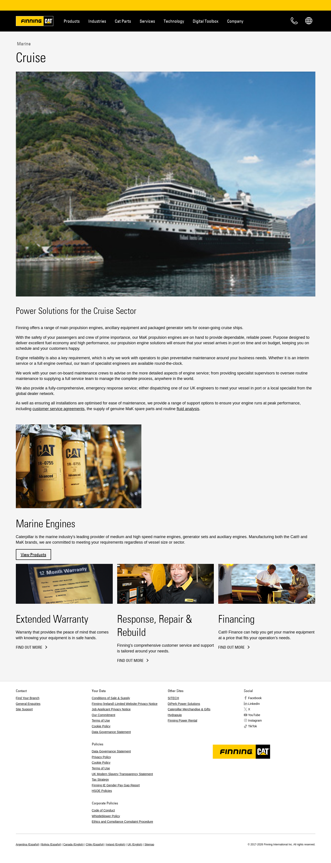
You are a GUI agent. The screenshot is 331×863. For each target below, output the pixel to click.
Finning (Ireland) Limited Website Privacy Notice (125, 704)
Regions (308, 20)
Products (72, 21)
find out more (231, 647)
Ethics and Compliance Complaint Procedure (122, 821)
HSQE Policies (102, 791)
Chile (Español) (95, 844)
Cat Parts (123, 21)
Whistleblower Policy (106, 816)
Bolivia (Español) (51, 844)
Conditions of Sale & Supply (111, 698)
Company (235, 21)
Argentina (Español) (27, 844)
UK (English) (135, 844)
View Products (33, 554)
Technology (174, 21)
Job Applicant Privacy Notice (111, 709)
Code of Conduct (103, 810)
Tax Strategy (100, 779)
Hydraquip (175, 715)
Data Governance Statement (111, 732)
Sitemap (149, 844)
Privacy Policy (101, 757)
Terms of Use (101, 720)
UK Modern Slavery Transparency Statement (122, 774)
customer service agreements (59, 409)
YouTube (254, 715)
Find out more (29, 647)
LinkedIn (254, 704)
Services (147, 21)
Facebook (255, 698)
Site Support (24, 709)
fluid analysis (188, 409)
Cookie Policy (101, 726)
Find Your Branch (27, 698)
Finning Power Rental (182, 720)
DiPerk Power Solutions (184, 704)
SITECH (173, 698)
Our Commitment (103, 715)
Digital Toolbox (205, 21)
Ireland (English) (115, 844)
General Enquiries (28, 704)
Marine (23, 43)
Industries (97, 21)
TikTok (252, 726)
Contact (294, 20)
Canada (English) (73, 844)
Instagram (255, 720)
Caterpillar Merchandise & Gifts (189, 709)
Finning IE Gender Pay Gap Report (116, 785)
